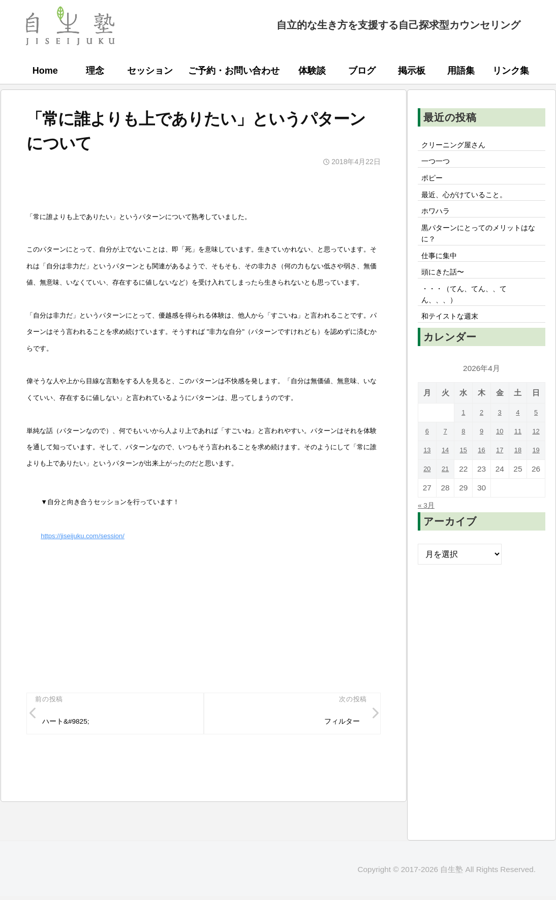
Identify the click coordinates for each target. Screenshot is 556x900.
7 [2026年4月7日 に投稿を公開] (445, 456)
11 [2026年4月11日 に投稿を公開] (517, 456)
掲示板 (411, 71)
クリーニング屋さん (458, 145)
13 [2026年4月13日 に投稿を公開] (427, 475)
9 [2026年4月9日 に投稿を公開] (481, 456)
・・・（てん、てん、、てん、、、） (470, 315)
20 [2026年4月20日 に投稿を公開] (427, 494)
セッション (150, 71)
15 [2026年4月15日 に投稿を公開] (463, 475)
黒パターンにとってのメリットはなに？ (479, 246)
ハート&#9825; (71, 722)
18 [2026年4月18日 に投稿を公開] (517, 475)
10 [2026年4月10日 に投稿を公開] (500, 456)
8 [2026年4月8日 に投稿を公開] (463, 456)
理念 (95, 71)
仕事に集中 (442, 271)
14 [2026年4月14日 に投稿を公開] (445, 475)
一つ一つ (438, 164)
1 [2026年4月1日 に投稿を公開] (463, 437)
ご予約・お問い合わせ (234, 71)
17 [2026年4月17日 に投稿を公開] (500, 475)
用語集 (461, 71)
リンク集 (510, 71)
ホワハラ (438, 220)
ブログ (362, 71)
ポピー (434, 183)
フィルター (338, 722)
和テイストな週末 (454, 341)
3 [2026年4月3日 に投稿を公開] (500, 437)
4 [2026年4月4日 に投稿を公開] (518, 437)
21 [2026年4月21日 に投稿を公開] (445, 494)
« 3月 (428, 530)
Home (45, 71)
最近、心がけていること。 (470, 201)
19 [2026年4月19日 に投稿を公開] (536, 475)
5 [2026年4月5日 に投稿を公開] (536, 437)
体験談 (312, 71)
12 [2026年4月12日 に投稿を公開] (536, 456)
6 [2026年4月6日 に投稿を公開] (427, 456)
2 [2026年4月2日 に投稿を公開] (481, 437)
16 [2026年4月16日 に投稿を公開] (481, 475)
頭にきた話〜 (446, 290)
